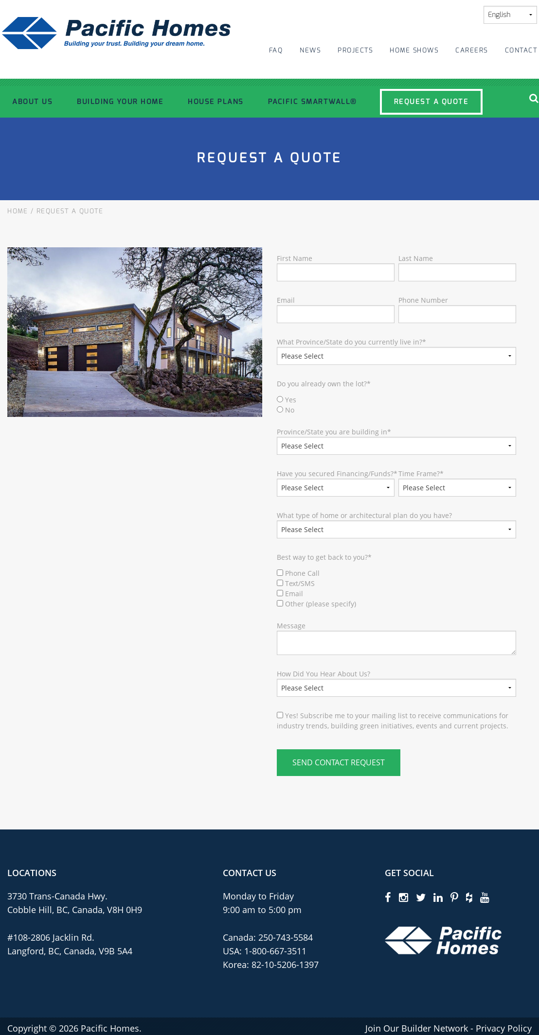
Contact (521, 50)
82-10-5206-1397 (285, 964)
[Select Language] (510, 15)
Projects (355, 50)
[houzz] (469, 897)
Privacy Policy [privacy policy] (504, 1028)
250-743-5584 (284, 937)
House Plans (216, 101)
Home (17, 211)
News (310, 50)
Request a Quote (431, 101)
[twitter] (421, 897)
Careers (471, 50)
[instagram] (403, 897)
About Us (32, 101)
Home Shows (414, 50)
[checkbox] (396, 405)
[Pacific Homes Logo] (443, 939)
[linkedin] (438, 897)
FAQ (276, 50)
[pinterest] (454, 897)
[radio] (396, 400)
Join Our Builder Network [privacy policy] (416, 1028)
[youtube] (484, 897)
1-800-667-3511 (275, 951)
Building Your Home (120, 101)
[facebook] (388, 897)
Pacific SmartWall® (312, 101)
